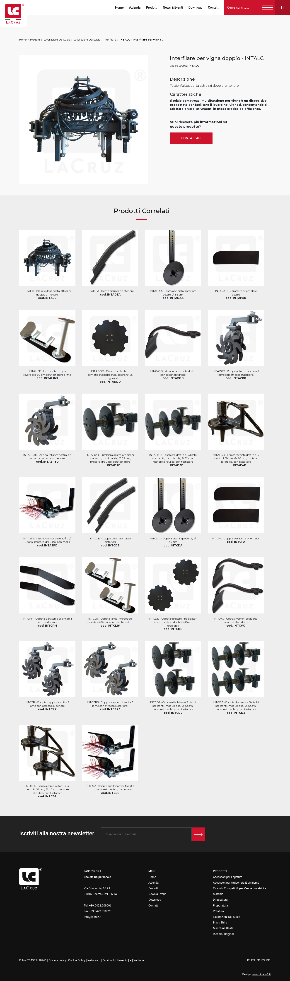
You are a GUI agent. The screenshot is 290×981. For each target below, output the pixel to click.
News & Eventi (173, 7)
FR (258, 960)
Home (119, 7)
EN (253, 960)
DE (268, 960)
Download (195, 7)
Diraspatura (220, 899)
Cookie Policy (76, 960)
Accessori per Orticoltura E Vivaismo (236, 882)
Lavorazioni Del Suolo (57, 39)
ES (263, 960)
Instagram (93, 960)
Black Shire (220, 922)
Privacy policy (57, 960)
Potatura (218, 911)
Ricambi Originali (223, 934)
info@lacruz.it (92, 916)
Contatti (213, 7)
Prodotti (151, 7)
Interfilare (110, 39)
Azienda (135, 7)
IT (248, 960)
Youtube (138, 960)
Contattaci (191, 138)
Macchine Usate (223, 928)
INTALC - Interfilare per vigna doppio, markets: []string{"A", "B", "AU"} (142, 39)
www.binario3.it (261, 974)
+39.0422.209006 (100, 905)
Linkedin (122, 960)
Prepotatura (220, 905)
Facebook (108, 960)
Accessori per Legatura (227, 877)
